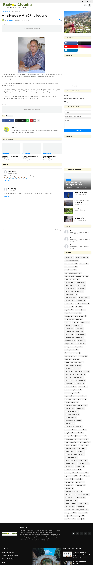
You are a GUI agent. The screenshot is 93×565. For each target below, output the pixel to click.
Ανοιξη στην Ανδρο (73, 365)
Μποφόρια (70, 451)
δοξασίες (69, 507)
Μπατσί (82, 448)
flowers (85, 322)
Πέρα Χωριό (70, 464)
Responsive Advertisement (32, 28)
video (81, 344)
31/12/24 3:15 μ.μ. (12, 173)
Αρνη (68, 374)
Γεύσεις (83, 387)
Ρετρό (69, 479)
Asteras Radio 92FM (72, 273)
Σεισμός (69, 482)
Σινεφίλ (80, 482)
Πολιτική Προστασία (73, 470)
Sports (69, 310)
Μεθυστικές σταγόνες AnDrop (80, 562)
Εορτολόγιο (75, 86)
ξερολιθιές (70, 519)
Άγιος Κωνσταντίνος (73, 347)
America (69, 258)
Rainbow (69, 307)
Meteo (66, 95)
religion (69, 338)
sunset (79, 338)
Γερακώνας (70, 387)
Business (80, 282)
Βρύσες (80, 384)
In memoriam (16, 11)
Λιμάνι (83, 436)
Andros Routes (82, 258)
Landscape (70, 298)
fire (67, 322)
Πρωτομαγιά (82, 473)
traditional (70, 341)
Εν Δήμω (82, 405)
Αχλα (68, 377)
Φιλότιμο (69, 497)
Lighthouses (84, 298)
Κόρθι (79, 433)
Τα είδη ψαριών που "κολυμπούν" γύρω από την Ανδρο (82, 554)
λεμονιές (83, 513)
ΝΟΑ (81, 451)
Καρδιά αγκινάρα (79, 209)
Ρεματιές (84, 476)
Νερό (68, 454)
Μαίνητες (83, 439)
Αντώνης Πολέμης (72, 368)
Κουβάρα (81, 430)
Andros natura (71, 261)
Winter (77, 313)
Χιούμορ (81, 497)
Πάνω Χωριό (71, 460)
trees (81, 341)
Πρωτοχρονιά (71, 476)
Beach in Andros (72, 279)
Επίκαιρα (69, 408)
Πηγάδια (69, 467)
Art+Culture (70, 270)
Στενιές (69, 488)
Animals (84, 264)
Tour (68, 313)
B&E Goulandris (82, 276)
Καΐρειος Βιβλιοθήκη (73, 421)
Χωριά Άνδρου (71, 500)
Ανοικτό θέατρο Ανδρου (74, 362)
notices (69, 331)
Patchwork (81, 301)
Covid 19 (69, 285)
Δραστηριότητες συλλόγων (75, 396)
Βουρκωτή (80, 381)
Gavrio (81, 285)
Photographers (82, 304)
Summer (80, 310)
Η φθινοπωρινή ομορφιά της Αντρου (82, 201)
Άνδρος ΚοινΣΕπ (71, 350)
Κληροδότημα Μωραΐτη (73, 427)
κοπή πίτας (70, 513)
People (69, 304)
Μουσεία (83, 445)
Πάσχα (83, 460)
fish (75, 322)
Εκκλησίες (70, 405)
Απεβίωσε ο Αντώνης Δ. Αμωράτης (30, 156)
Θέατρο (80, 408)
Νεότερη (5, 230)
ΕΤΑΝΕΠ (82, 399)
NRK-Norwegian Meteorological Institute (76, 98)
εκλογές (69, 510)
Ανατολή (83, 356)
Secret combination (80, 192)
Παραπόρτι (83, 464)
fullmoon (78, 325)
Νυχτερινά (79, 454)
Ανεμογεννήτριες (72, 359)
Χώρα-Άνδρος (71, 504)
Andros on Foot (71, 264)
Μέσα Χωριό (71, 439)
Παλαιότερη (57, 230)
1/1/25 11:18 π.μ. (12, 190)
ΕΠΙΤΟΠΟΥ (70, 399)
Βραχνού (69, 384)
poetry (69, 334)
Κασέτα (69, 424)
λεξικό (69, 516)
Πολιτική (80, 467)
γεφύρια (83, 504)
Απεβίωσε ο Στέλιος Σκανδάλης (49, 156)
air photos (69, 319)
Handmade (70, 288)
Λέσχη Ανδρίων (71, 436)
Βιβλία (69, 381)
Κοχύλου (69, 433)
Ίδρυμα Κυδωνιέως (72, 353)
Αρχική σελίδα (6, 11)
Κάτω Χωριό (70, 417)
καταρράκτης (82, 510)
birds (79, 319)
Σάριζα (78, 479)
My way (69, 301)
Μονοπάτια (70, 445)
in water (69, 328)
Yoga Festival (80, 316)
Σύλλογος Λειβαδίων (73, 491)
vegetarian (70, 344)
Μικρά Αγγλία (70, 442)
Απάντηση (7, 180)
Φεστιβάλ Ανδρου (81, 494)
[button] (85, 5)
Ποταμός (70, 473)
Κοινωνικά (70, 430)
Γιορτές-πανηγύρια (73, 390)
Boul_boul (14, 127)
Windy (66, 102)
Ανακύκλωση (70, 356)
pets (79, 331)
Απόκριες (84, 371)
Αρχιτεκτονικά (79, 374)
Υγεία (68, 494)
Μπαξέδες (70, 448)
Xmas (68, 316)
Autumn (69, 276)
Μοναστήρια (84, 442)
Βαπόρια (78, 377)
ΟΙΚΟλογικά (70, 457)
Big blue (69, 282)
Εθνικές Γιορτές (71, 402)
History (81, 288)
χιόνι (81, 519)
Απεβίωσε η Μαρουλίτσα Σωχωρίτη (10, 156)
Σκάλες (69, 485)
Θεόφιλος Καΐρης (72, 414)
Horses (69, 291)
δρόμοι (80, 507)
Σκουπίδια (80, 485)
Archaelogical (71, 267)
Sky (79, 307)
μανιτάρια (79, 516)
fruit (68, 325)
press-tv (80, 334)
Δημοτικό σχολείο (72, 393)
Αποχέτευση (71, 371)
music (79, 328)
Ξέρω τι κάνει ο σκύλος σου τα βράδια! (81, 217)
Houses (79, 291)
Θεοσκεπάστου (71, 411)
